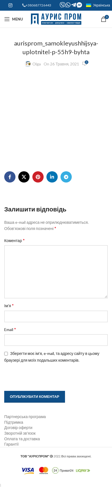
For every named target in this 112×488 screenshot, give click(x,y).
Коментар (14, 240)
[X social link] (24, 177)
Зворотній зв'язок (19, 433)
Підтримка (13, 422)
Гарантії (11, 444)
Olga (36, 63)
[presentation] (40, 377)
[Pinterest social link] (38, 177)
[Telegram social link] (66, 177)
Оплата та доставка (22, 438)
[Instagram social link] (10, 5)
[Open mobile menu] (13, 19)
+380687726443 (38, 5)
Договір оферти (18, 427)
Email (10, 329)
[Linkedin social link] (52, 177)
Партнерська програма (25, 416)
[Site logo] (56, 18)
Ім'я (9, 305)
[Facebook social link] (9, 177)
